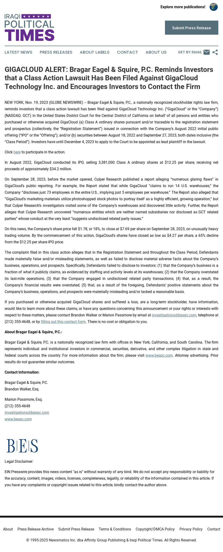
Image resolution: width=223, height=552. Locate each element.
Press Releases (56, 52)
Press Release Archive (36, 529)
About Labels (95, 52)
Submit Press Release (76, 529)
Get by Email (194, 52)
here (17, 152)
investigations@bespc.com (174, 315)
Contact (127, 52)
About (8, 529)
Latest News (18, 52)
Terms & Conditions (115, 529)
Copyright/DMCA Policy (155, 529)
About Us (156, 52)
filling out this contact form (63, 321)
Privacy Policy (191, 529)
